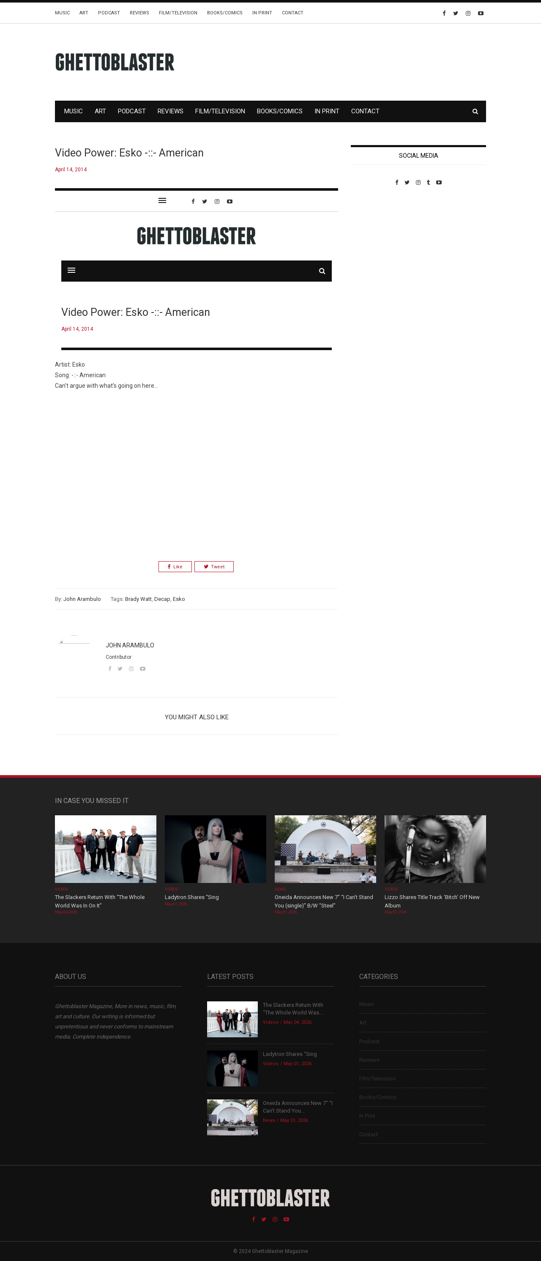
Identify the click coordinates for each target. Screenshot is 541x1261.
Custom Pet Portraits (375, 244)
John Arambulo (82, 599)
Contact (292, 13)
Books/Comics (225, 13)
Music (62, 13)
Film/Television (178, 13)
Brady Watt (138, 599)
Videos (61, 889)
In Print (262, 13)
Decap (162, 599)
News (280, 889)
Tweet (214, 567)
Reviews (139, 13)
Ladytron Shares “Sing (192, 897)
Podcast (109, 13)
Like (175, 567)
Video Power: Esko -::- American (129, 153)
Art (83, 13)
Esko (179, 599)
